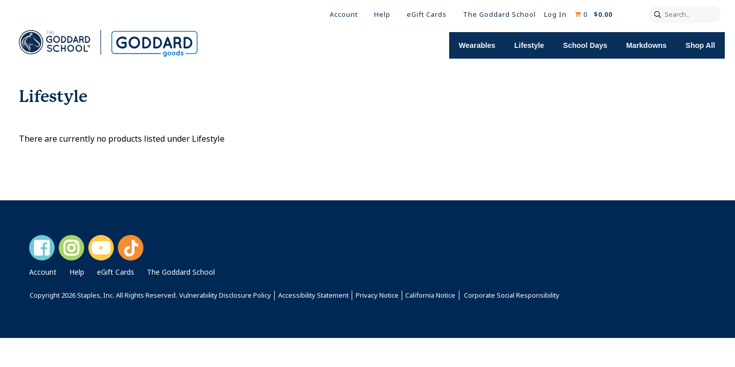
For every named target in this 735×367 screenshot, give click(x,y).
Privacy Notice (377, 295)
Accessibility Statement (313, 295)
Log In (555, 14)
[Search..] (684, 14)
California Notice (430, 295)
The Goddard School (499, 14)
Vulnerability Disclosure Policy (225, 295)
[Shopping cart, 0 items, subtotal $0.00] (593, 15)
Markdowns (652, 45)
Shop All (703, 45)
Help (382, 14)
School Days (593, 45)
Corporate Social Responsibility (511, 295)
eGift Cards (427, 14)
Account (344, 14)
